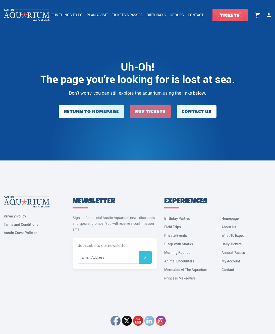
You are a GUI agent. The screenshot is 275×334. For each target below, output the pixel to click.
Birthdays (156, 15)
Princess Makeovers (180, 278)
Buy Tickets (150, 111)
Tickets (230, 15)
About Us (229, 227)
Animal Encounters (179, 261)
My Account (268, 15)
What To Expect (234, 235)
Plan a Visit (97, 15)
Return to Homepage (91, 111)
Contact (195, 15)
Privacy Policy (15, 216)
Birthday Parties (177, 218)
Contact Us (196, 111)
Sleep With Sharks (178, 244)
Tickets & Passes (127, 15)
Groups (177, 15)
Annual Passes (233, 252)
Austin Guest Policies (20, 232)
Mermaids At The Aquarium (185, 269)
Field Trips (172, 227)
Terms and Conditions (21, 224)
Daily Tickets (232, 244)
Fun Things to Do (67, 15)
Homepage (230, 218)
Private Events (175, 235)
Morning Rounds (177, 252)
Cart (257, 15)
